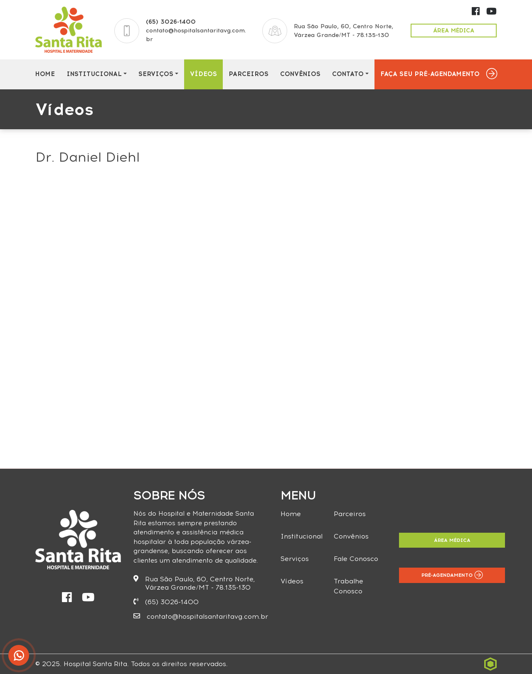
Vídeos (203, 74)
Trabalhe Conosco (348, 586)
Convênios (300, 74)
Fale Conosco (356, 559)
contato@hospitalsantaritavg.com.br (200, 616)
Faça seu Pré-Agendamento (430, 74)
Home (45, 74)
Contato (348, 74)
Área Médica (453, 30)
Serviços (155, 74)
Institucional (94, 74)
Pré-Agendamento (452, 575)
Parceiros (248, 74)
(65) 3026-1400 (171, 21)
